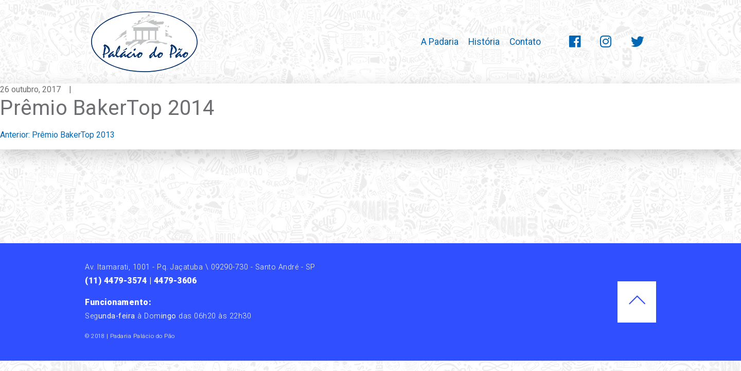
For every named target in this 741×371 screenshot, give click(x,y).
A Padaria (439, 42)
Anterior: (57, 135)
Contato (525, 42)
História (484, 42)
